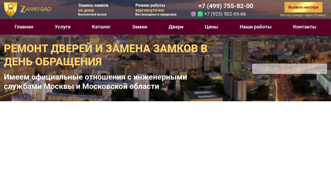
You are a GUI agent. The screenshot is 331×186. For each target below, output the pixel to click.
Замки (139, 27)
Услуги (63, 27)
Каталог (101, 27)
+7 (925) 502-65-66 (225, 14)
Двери (176, 27)
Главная (23, 27)
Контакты (304, 27)
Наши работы (256, 27)
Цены (211, 27)
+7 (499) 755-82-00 (225, 6)
